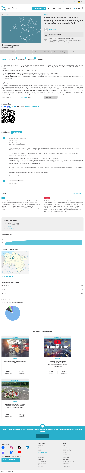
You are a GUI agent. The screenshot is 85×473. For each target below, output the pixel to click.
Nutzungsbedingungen (68, 461)
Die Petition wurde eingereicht (17, 138)
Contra (47, 198)
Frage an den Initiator (50, 97)
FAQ (63, 445)
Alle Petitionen (42, 461)
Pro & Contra (11, 58)
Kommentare (31, 58)
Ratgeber (40, 459)
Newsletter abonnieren (10, 460)
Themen (40, 465)
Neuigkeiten (21, 58)
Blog (39, 449)
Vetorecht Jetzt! (66, 454)
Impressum (65, 465)
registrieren (65, 2)
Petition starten (39, 8)
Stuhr (7, 14)
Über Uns (68, 8)
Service (60, 8)
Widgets (64, 447)
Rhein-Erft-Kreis (15, 380)
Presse (40, 450)
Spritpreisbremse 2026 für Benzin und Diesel (15, 362)
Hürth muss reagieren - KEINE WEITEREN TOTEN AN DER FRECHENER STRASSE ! (15, 406)
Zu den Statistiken (7, 276)
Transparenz (65, 459)
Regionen (40, 466)
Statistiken (40, 59)
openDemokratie (66, 449)
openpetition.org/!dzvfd (32, 106)
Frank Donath (52, 29)
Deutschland (15, 337)
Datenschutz (65, 463)
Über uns (40, 445)
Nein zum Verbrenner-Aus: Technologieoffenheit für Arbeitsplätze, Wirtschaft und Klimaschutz (57, 363)
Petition (4, 59)
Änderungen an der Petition (16, 181)
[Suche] (83, 8)
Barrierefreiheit (66, 466)
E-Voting (64, 452)
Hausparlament (66, 450)
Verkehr (46, 14)
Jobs (39, 447)
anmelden (73, 2)
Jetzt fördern (42, 436)
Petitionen (51, 8)
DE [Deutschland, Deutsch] (80, 2)
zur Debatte (76, 193)
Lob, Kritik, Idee (42, 452)
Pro (3, 198)
